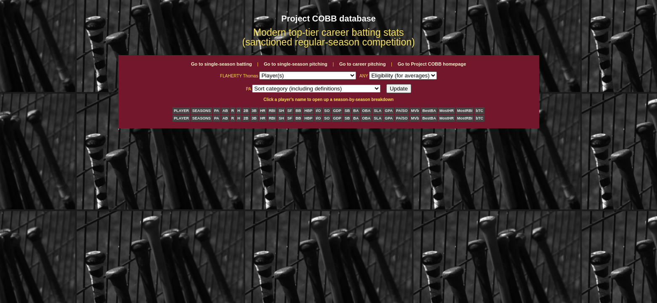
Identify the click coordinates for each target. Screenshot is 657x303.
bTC (479, 111)
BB (298, 111)
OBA (366, 111)
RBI (272, 111)
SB (347, 111)
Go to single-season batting (221, 63)
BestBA (429, 111)
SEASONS (201, 111)
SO (327, 111)
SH (281, 111)
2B (246, 111)
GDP (337, 111)
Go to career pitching (362, 63)
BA (356, 111)
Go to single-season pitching (295, 63)
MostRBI (465, 111)
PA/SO (401, 111)
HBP (308, 111)
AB (225, 111)
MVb (415, 111)
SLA (377, 111)
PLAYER (181, 111)
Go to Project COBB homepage (432, 63)
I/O (318, 111)
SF (290, 111)
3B (254, 111)
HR (263, 111)
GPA (389, 111)
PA (216, 111)
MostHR (446, 111)
